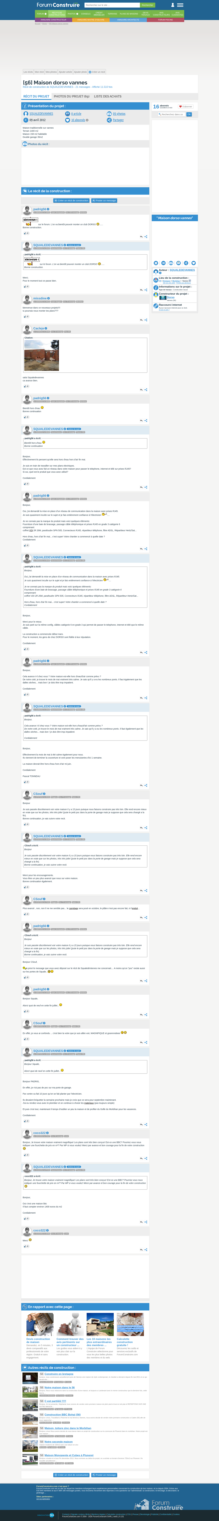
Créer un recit (97, 72)
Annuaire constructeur (53, 20)
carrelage (73, 908)
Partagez (118, 120)
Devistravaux (145, 14)
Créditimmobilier (99, 14)
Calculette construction (116, 1514)
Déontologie (145, 1514)
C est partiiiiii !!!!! (55, 1401)
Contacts (65, 1514)
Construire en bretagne (59, 1374)
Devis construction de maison (38, 1341)
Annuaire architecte (128, 20)
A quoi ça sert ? (164, 310)
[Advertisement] (109, 46)
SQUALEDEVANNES (41, 113)
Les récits (28, 72)
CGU (129, 1514)
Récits (57, 14)
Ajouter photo (80, 72)
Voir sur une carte (169, 283)
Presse (135, 1514)
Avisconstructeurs (161, 14)
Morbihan (176, 281)
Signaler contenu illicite (80, 1514)
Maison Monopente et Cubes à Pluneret (69, 1455)
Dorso (171, 297)
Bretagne (167, 281)
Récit (36, 96)
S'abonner (185, 106)
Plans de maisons (129, 14)
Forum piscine (165, 20)
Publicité (154, 1514)
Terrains (112, 14)
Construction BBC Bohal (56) (63, 1414)
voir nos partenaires (43, 1499)
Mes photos (51, 72)
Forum (40, 14)
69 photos (119, 113)
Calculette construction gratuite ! (125, 1342)
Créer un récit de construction (71, 200)
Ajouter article (65, 72)
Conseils (85, 14)
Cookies (176, 1514)
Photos (71, 14)
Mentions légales (98, 1514)
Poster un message (104, 200)
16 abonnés (78, 120)
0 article (76, 113)
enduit (135, 908)
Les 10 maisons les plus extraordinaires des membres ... (99, 1342)
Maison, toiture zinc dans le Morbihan (68, 1428)
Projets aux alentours (183, 283)
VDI (31, 530)
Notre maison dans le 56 (60, 1387)
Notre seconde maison (59, 1441)
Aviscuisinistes (177, 14)
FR (160, 281)
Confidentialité (165, 1514)
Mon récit (39, 72)
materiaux (89, 1103)
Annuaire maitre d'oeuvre (90, 20)
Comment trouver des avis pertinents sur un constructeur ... (70, 1342)
